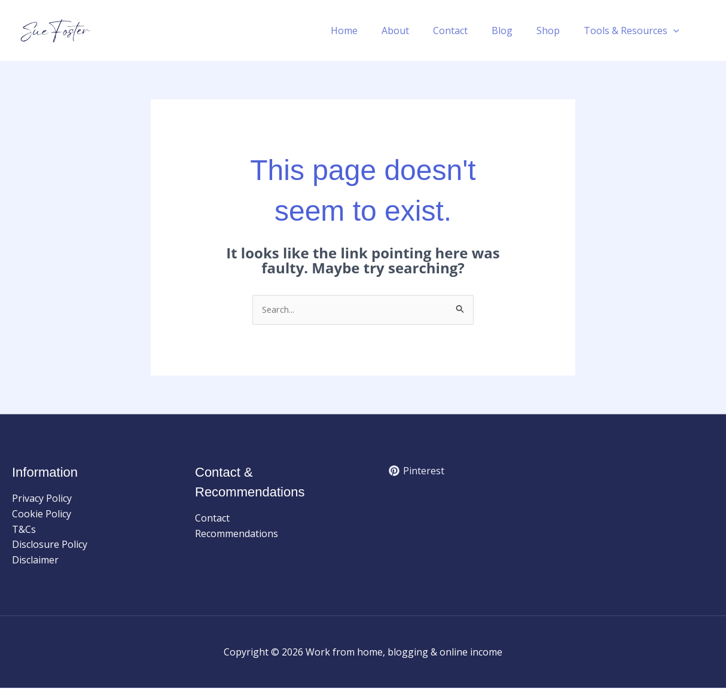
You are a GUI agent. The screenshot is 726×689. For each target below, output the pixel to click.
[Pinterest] (417, 472)
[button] (676, 30)
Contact (467, 30)
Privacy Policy (42, 499)
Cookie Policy (41, 515)
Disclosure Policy (49, 545)
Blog (514, 30)
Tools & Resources (634, 30)
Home (370, 30)
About (417, 30)
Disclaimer (35, 561)
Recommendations (236, 534)
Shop (555, 30)
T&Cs (24, 530)
